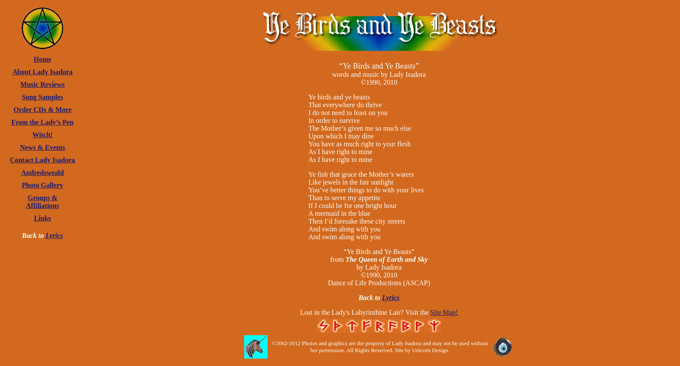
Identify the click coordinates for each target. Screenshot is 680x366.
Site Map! (444, 312)
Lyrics (54, 235)
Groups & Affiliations (42, 201)
